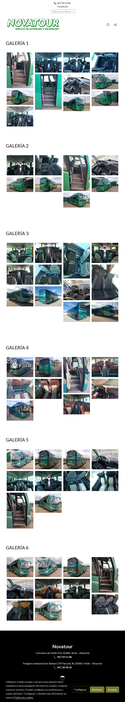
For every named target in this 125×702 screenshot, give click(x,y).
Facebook (62, 6)
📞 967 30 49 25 (62, 667)
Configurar (80, 689)
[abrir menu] (115, 24)
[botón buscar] (108, 24)
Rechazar (97, 689)
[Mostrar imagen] (20, 70)
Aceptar (112, 689)
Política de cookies (23, 697)
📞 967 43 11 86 (62, 656)
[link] (33, 25)
